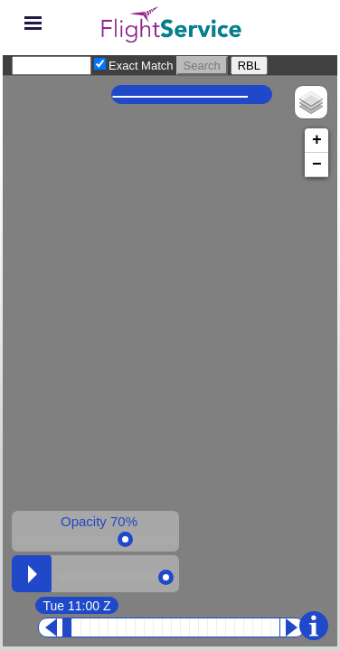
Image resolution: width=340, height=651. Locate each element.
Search (202, 65)
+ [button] (317, 140)
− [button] (317, 164)
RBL (249, 65)
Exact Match (141, 65)
